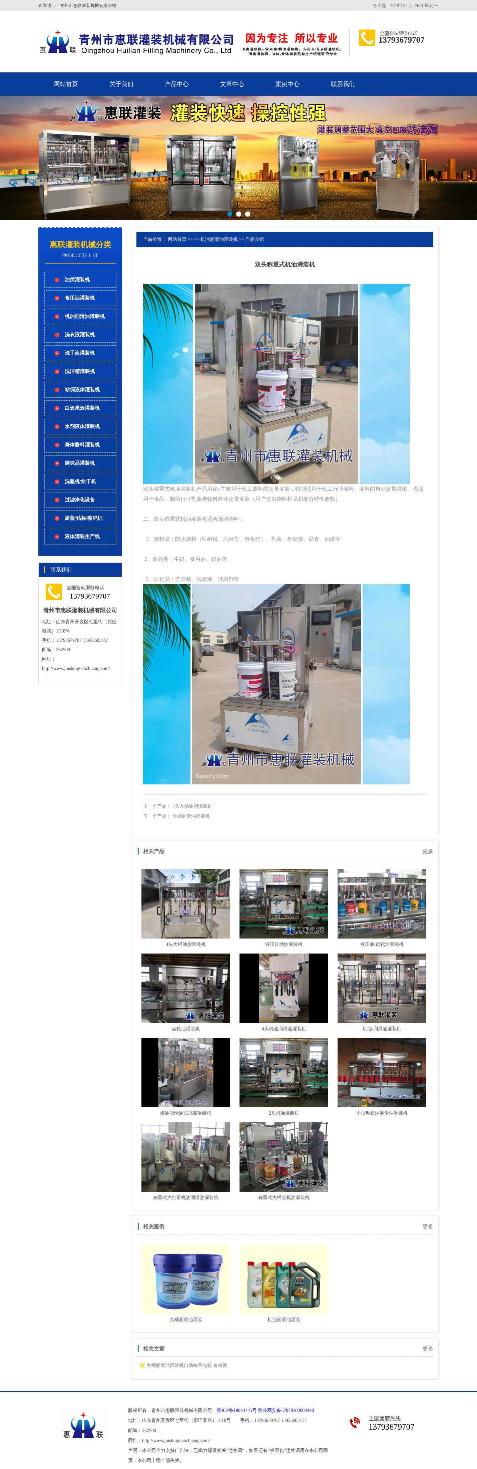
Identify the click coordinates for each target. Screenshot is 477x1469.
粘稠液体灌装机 (82, 389)
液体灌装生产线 (82, 536)
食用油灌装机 (80, 298)
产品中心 (177, 84)
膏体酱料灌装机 (82, 444)
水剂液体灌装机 (82, 426)
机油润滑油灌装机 (85, 316)
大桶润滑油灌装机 (191, 816)
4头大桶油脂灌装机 (192, 806)
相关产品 (153, 851)
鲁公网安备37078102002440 (286, 1410)
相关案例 (153, 1226)
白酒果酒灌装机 (82, 408)
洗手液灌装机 (80, 353)
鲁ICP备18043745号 (237, 1410)
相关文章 (153, 1349)
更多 (428, 851)
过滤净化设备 (80, 499)
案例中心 (288, 84)
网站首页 (66, 84)
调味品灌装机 (80, 463)
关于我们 (121, 84)
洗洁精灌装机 (80, 371)
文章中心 (232, 84)
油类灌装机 (77, 279)
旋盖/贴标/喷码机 (83, 518)
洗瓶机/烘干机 (80, 481)
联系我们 (343, 84)
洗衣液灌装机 (80, 334)
